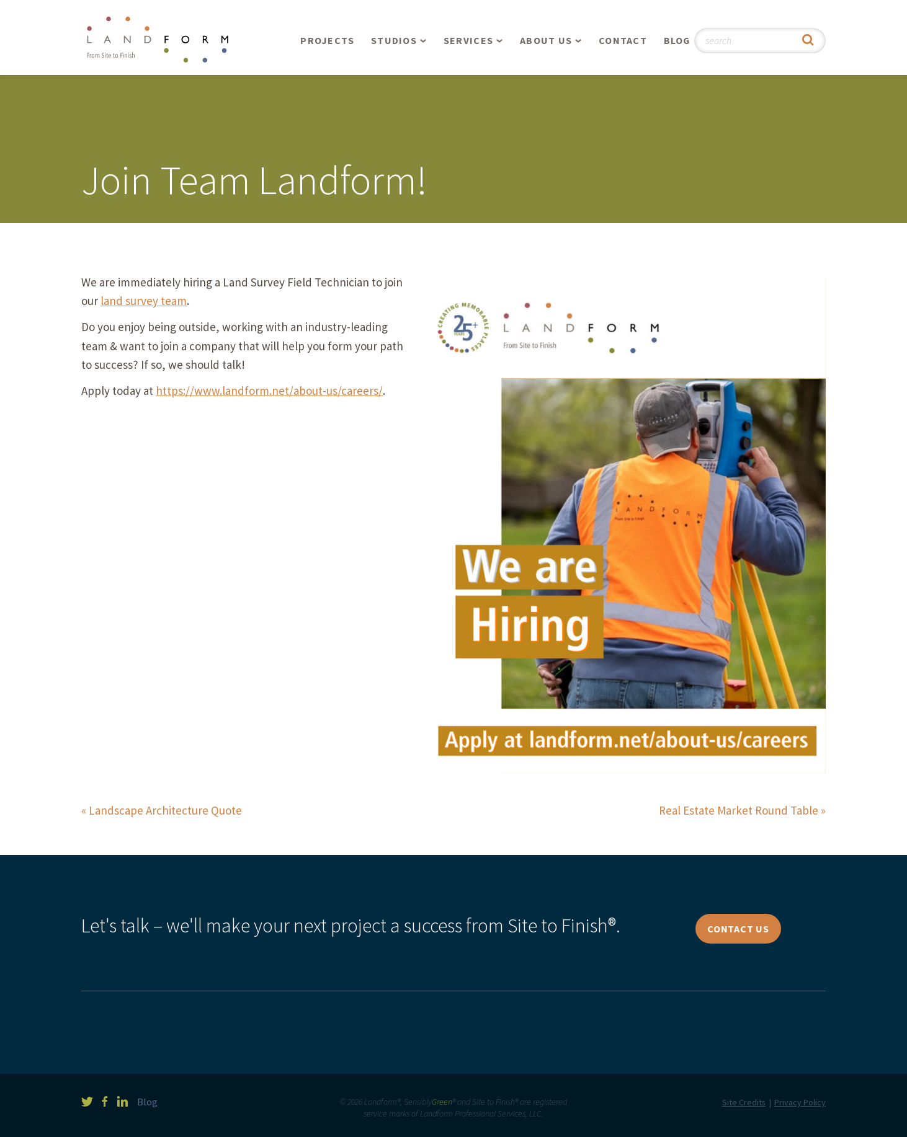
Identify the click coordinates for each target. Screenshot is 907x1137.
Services (468, 40)
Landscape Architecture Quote (165, 810)
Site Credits (744, 1102)
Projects (327, 40)
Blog (677, 40)
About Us (546, 40)
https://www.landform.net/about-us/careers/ (269, 390)
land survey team (144, 300)
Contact (623, 40)
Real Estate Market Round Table (738, 810)
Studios (394, 40)
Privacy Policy (800, 1102)
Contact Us (738, 928)
